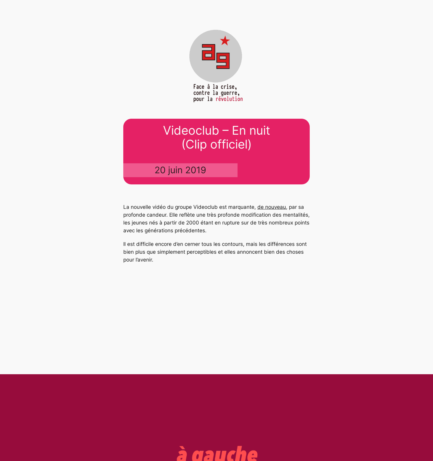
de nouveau (271, 207)
